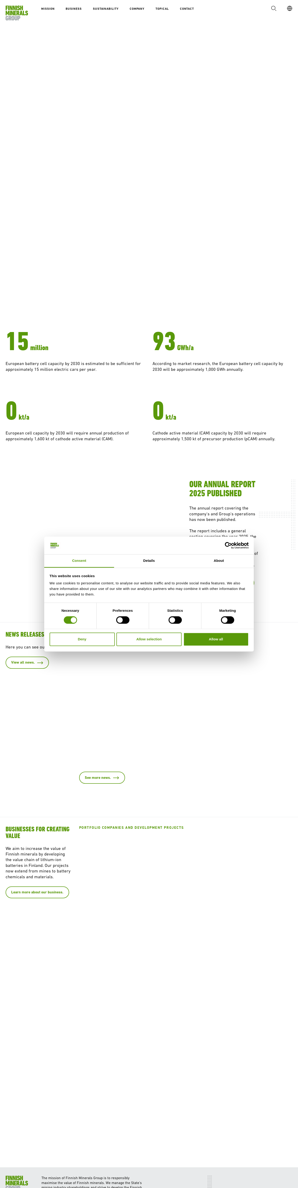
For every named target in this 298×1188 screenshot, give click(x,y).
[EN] (288, 8)
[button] (272, 8)
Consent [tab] (79, 561)
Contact (187, 8)
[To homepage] (17, 13)
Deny (82, 639)
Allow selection (149, 639)
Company (137, 8)
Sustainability (106, 8)
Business (73, 8)
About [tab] (219, 561)
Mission (47, 8)
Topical (162, 8)
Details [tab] (149, 561)
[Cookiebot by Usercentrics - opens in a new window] (228, 545)
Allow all (216, 639)
